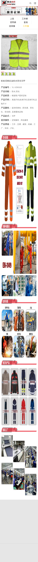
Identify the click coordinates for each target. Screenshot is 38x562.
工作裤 (25, 19)
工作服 (26, 26)
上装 (12, 19)
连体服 (12, 26)
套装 (26, 22)
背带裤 (13, 22)
